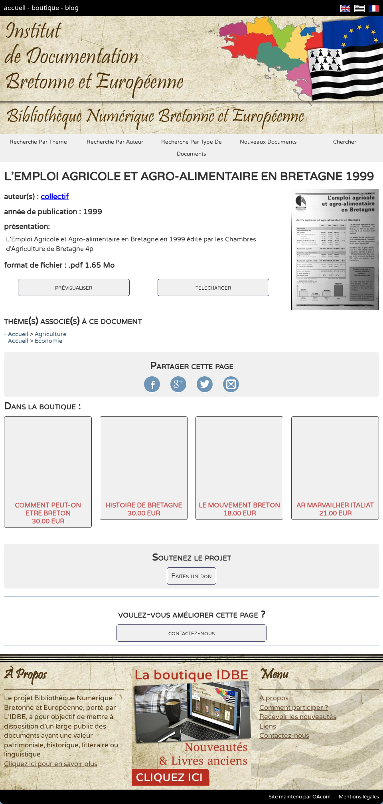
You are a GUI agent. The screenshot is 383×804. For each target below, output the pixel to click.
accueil (15, 8)
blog (72, 8)
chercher (344, 142)
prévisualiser (74, 287)
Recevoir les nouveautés (297, 717)
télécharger (213, 287)
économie (48, 341)
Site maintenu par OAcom (299, 797)
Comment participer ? (293, 708)
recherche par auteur (115, 142)
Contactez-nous (284, 736)
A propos (273, 698)
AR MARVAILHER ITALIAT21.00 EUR (335, 510)
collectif (55, 196)
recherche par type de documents (191, 148)
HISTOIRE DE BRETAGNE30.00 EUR (143, 510)
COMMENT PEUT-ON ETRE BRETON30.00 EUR (48, 513)
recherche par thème (38, 142)
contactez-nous (191, 633)
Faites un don (191, 576)
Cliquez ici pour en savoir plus (50, 764)
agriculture (50, 334)
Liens (267, 727)
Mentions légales (359, 797)
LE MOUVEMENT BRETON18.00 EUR (239, 510)
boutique (45, 8)
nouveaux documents (268, 142)
